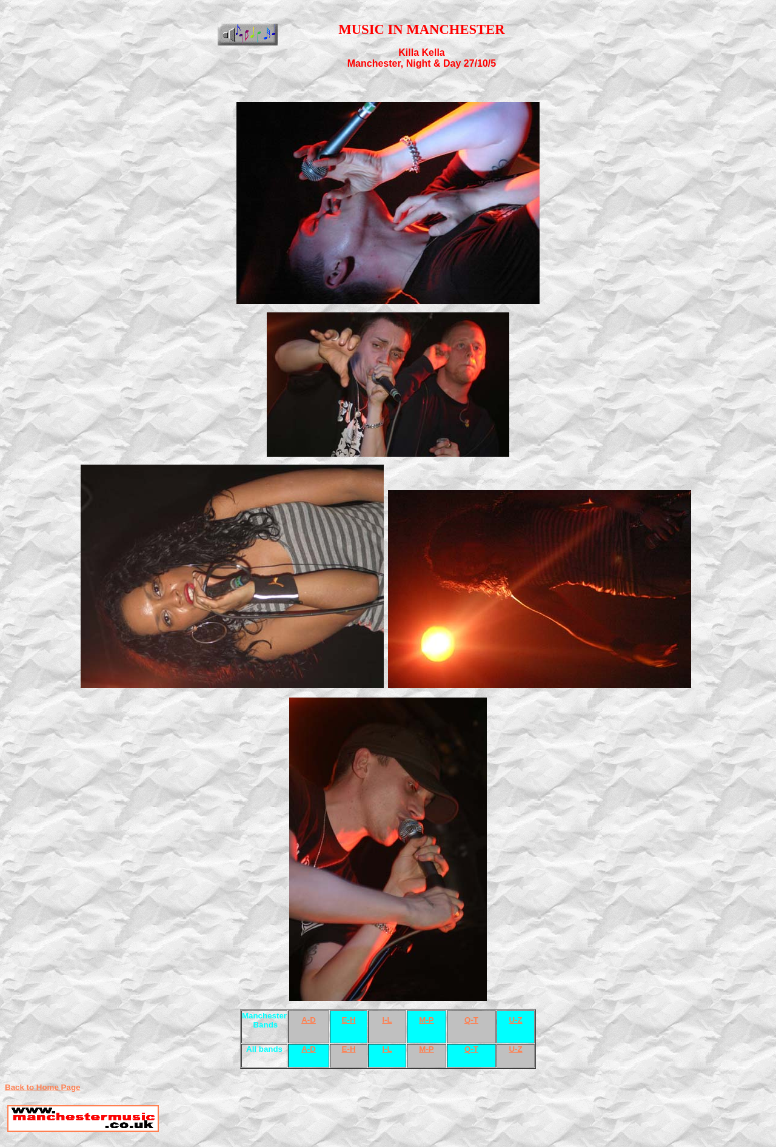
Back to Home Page (42, 1087)
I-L (387, 1019)
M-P (426, 1019)
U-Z (515, 1019)
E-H (349, 1019)
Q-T (471, 1019)
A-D (308, 1019)
